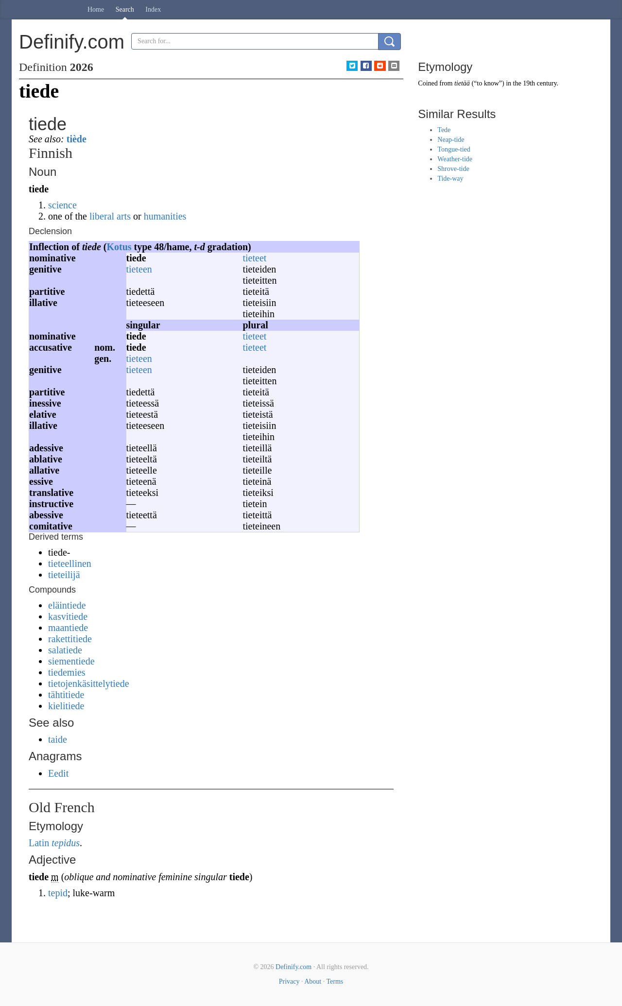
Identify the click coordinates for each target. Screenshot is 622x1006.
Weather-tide (454, 159)
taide (57, 739)
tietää (462, 83)
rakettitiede (70, 638)
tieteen (139, 269)
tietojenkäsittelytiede (88, 683)
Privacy (289, 981)
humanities (165, 216)
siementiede (71, 661)
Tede (443, 130)
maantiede (68, 627)
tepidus (66, 842)
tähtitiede (66, 694)
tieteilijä (64, 574)
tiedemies (67, 672)
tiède (76, 139)
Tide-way (450, 178)
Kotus (118, 246)
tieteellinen (69, 563)
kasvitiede (67, 616)
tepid (58, 892)
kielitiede (66, 705)
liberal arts (110, 216)
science (62, 205)
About (312, 981)
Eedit (58, 773)
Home (95, 9)
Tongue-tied (453, 149)
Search (125, 9)
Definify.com (293, 967)
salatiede (65, 650)
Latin (39, 842)
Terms (334, 981)
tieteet (255, 258)
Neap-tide (450, 139)
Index (153, 9)
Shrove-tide (453, 168)
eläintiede (67, 605)
